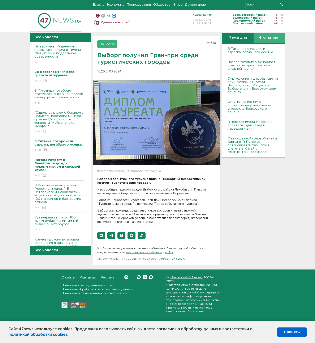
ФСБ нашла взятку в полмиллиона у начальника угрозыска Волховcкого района (249, 107)
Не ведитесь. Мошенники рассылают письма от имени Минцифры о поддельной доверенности (59, 54)
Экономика (115, 4)
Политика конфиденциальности (87, 285)
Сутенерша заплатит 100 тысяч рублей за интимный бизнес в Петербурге (59, 223)
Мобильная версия (98, 16)
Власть (98, 4)
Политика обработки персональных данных (97, 289)
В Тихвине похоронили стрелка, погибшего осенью (250, 50)
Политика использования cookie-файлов (94, 293)
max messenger (114, 16)
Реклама (107, 277)
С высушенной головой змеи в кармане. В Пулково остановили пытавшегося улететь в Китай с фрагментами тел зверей (252, 145)
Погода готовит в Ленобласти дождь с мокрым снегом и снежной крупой (252, 65)
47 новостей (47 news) (186, 277)
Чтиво (178, 4)
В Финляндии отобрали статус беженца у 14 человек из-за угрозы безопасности (59, 97)
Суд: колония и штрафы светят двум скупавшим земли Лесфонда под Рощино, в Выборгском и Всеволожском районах (253, 85)
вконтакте (103, 16)
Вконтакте (126, 277)
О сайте (68, 277)
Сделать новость (114, 22)
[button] (101, 235)
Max (151, 277)
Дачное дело (195, 4)
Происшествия (139, 4)
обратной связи (172, 259)
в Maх (169, 252)
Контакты (88, 277)
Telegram (145, 277)
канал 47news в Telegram (144, 252)
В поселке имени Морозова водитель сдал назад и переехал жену (250, 125)
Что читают (269, 37)
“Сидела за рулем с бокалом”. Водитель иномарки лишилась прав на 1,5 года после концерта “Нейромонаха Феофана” (59, 122)
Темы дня (238, 37)
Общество (162, 4)
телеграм (109, 16)
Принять (292, 332)
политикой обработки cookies (37, 334)
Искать (281, 4)
